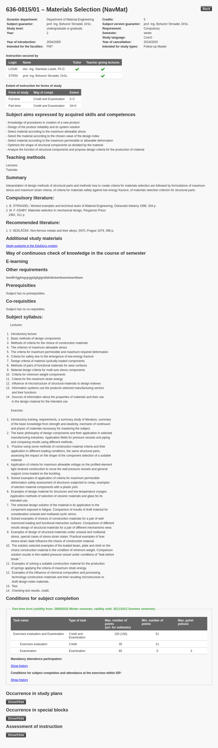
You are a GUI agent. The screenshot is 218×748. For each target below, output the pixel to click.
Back (206, 9)
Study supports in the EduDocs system (31, 246)
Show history (19, 666)
